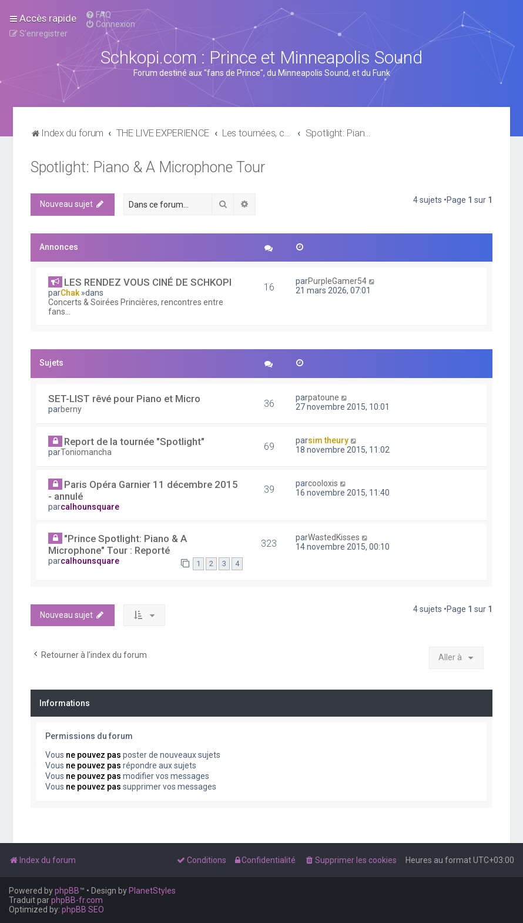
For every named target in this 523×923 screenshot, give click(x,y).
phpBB (67, 890)
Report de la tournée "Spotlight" (134, 441)
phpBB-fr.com (77, 900)
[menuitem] (98, 14)
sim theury (328, 440)
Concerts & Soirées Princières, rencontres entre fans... (135, 306)
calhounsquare (90, 506)
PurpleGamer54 (337, 281)
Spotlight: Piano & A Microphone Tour (148, 167)
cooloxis (323, 483)
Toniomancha (86, 452)
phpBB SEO (83, 909)
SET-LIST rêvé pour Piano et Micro (124, 398)
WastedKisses (334, 537)
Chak (70, 292)
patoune (323, 397)
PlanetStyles (152, 890)
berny (71, 409)
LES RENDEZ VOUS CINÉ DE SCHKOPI (148, 282)
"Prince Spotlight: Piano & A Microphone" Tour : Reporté (117, 544)
